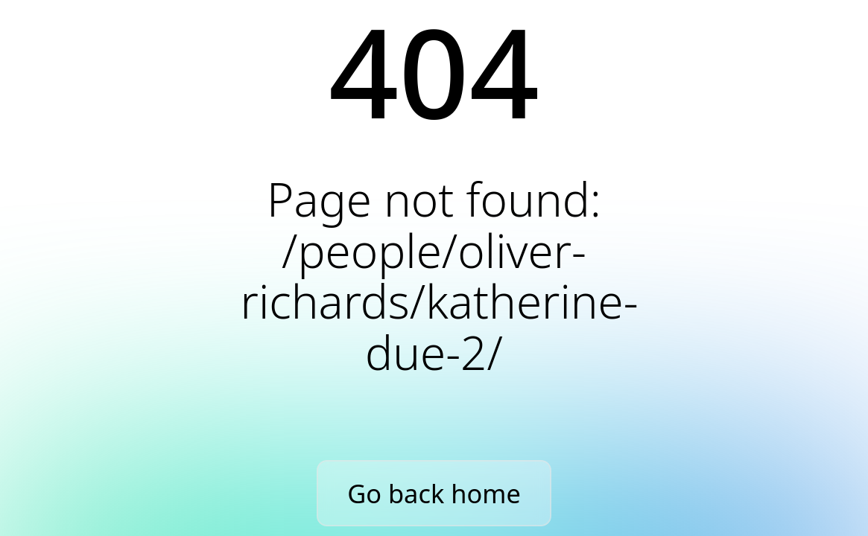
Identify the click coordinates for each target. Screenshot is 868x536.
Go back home (434, 493)
